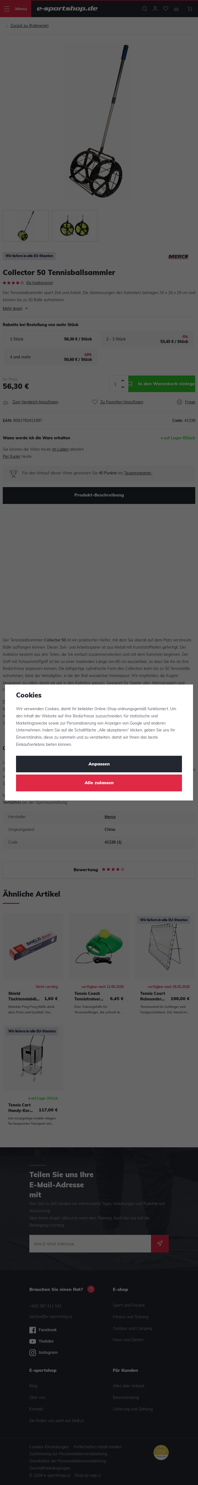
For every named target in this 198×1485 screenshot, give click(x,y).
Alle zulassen (99, 783)
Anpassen (99, 764)
